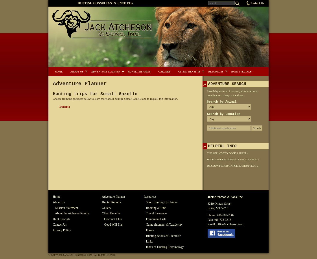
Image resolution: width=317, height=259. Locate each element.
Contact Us (257, 3)
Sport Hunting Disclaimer (162, 202)
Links (149, 241)
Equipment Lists (156, 219)
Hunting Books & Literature (163, 235)
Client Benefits (189, 71)
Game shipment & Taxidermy (164, 224)
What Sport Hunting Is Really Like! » (233, 159)
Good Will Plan (113, 224)
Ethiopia (64, 106)
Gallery (164, 71)
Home (59, 71)
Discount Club (113, 219)
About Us (76, 71)
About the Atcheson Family (72, 213)
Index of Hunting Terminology (165, 247)
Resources (215, 71)
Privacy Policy (62, 230)
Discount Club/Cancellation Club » (232, 165)
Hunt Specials (241, 71)
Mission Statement (66, 208)
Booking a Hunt (156, 208)
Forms (150, 230)
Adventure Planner (105, 71)
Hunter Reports (139, 71)
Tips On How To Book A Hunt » (227, 153)
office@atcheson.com (230, 224)
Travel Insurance (156, 213)
